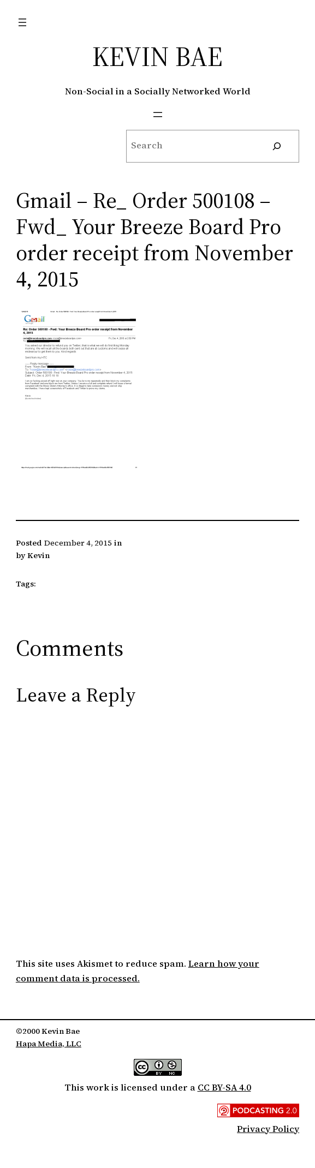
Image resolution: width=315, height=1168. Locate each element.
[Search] (276, 146)
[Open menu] (22, 22)
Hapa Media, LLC (48, 1043)
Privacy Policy (268, 1129)
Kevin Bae (157, 56)
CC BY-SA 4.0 (224, 1087)
